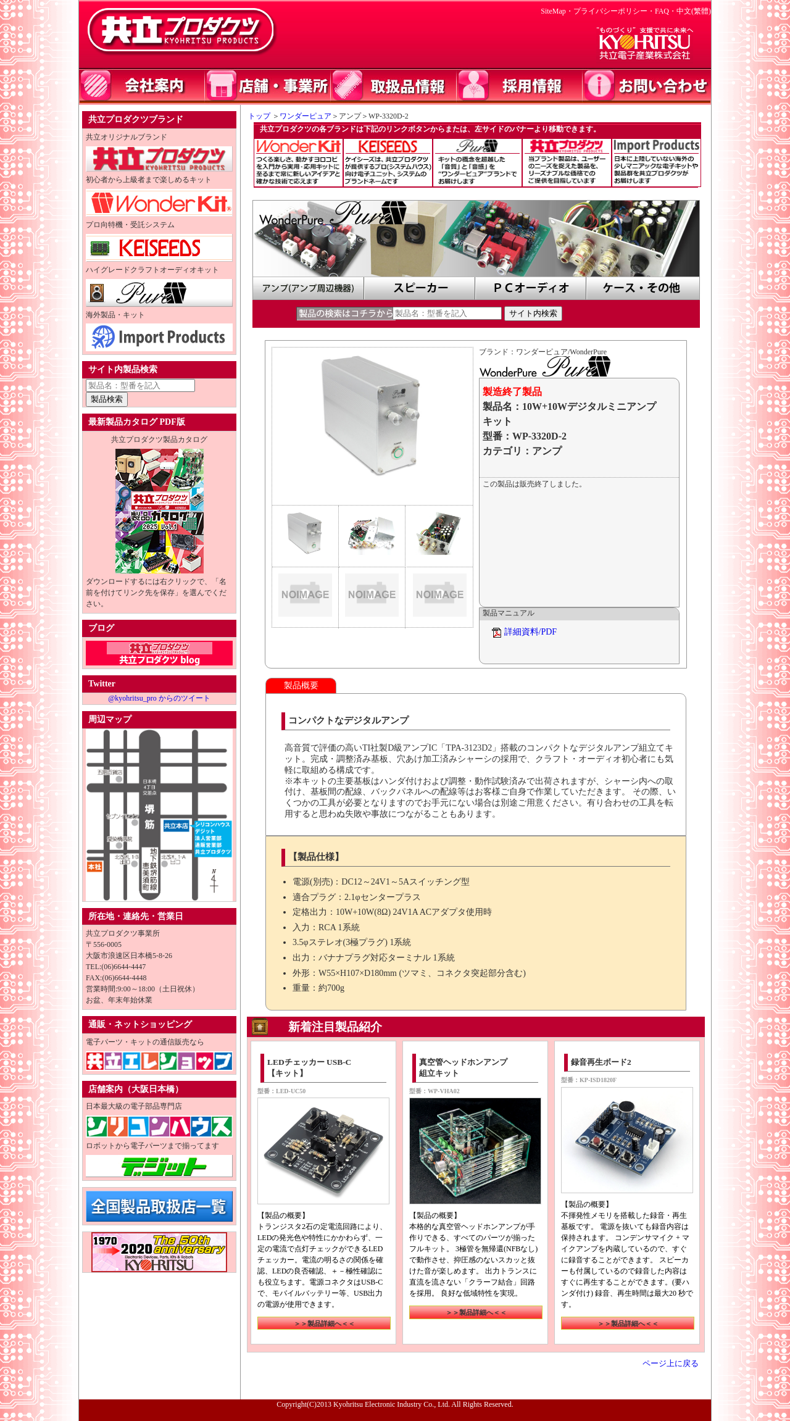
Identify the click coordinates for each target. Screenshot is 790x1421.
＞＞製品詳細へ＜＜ (324, 1323)
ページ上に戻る (670, 1363)
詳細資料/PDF (530, 631)
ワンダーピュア (305, 116)
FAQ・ (665, 11)
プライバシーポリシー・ (614, 11)
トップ (255, 116)
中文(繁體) (693, 11)
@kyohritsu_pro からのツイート (159, 698)
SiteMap (553, 11)
